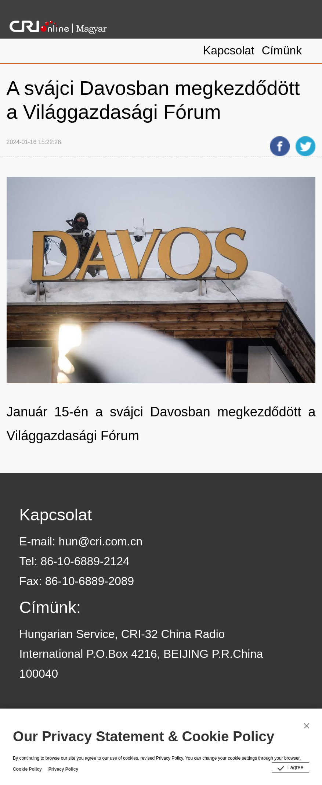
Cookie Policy (27, 769)
